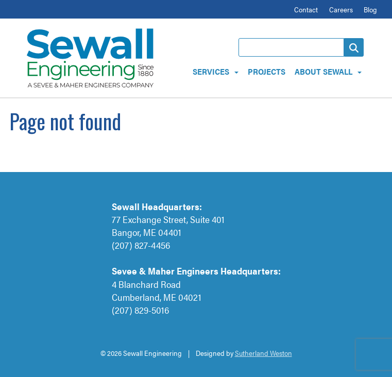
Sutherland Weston (263, 353)
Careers (341, 9)
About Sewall (323, 71)
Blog (370, 9)
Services (211, 71)
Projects (266, 71)
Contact (306, 9)
